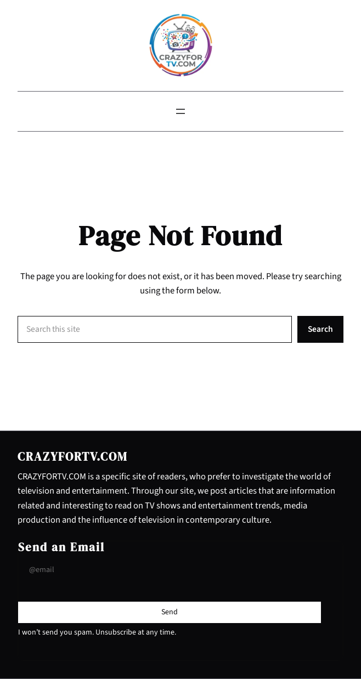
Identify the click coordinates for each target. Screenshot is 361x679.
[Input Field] (169, 570)
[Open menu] (180, 111)
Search (320, 329)
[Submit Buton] (169, 612)
